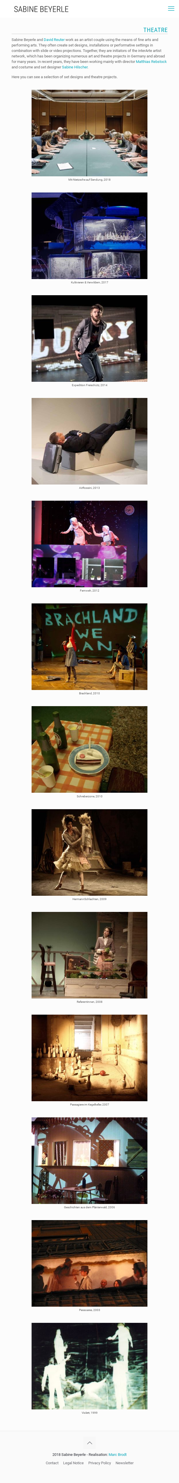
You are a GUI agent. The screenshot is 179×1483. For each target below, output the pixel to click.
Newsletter (125, 1463)
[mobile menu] (171, 9)
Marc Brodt (118, 1454)
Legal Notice (73, 1463)
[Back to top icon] (89, 1443)
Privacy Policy (99, 1463)
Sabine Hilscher (74, 67)
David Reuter (54, 40)
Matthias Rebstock (151, 61)
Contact (52, 1463)
